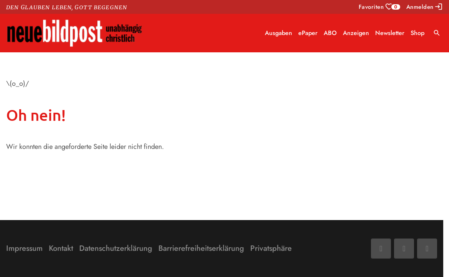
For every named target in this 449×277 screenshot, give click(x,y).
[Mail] (404, 249)
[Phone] (427, 249)
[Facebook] (381, 249)
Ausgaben (278, 32)
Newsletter (389, 32)
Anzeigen (356, 32)
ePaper (308, 32)
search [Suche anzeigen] (437, 33)
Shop (417, 32)
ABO (330, 32)
